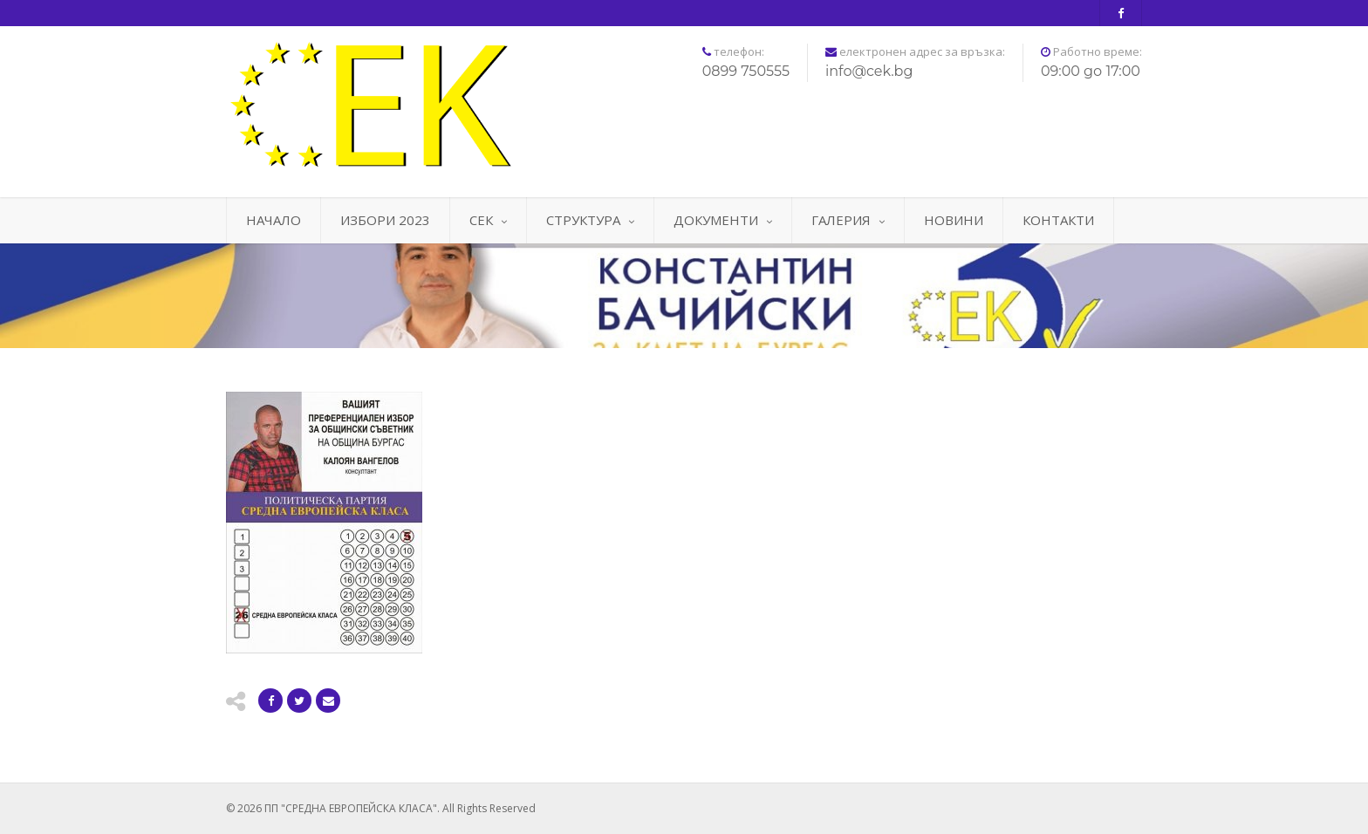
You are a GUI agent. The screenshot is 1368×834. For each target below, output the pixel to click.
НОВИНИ (953, 220)
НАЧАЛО (273, 220)
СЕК (488, 220)
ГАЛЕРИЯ (848, 220)
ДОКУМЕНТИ (723, 220)
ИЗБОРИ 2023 (385, 220)
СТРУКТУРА (590, 220)
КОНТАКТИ (1058, 220)
